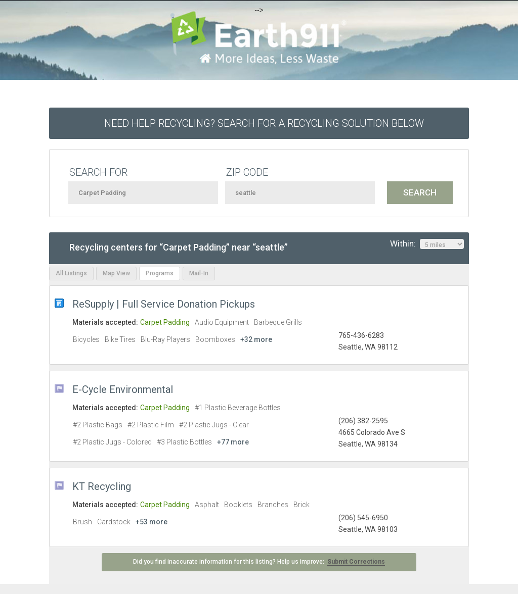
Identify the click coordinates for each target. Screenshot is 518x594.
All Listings (71, 273)
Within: (427, 244)
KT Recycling (101, 486)
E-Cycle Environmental (122, 389)
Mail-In (198, 273)
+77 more (233, 442)
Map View (116, 273)
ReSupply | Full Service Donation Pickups (163, 304)
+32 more (256, 339)
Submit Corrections (356, 561)
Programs (160, 273)
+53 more (151, 522)
